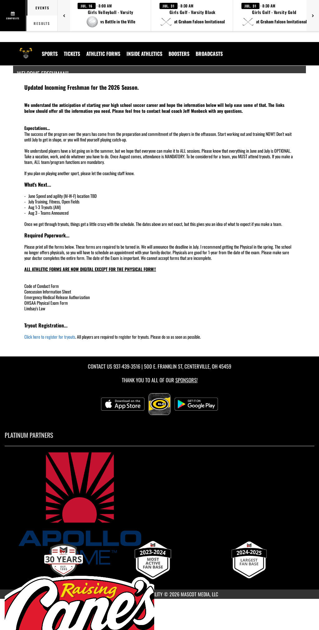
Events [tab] (43, 7)
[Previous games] (64, 15)
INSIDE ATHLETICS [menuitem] (144, 53)
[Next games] (313, 15)
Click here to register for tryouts (49, 336)
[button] (110, 15)
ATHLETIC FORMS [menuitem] (103, 53)
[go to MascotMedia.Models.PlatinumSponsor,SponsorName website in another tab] (159, 508)
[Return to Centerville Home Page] (26, 50)
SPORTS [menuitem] (50, 53)
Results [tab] (42, 23)
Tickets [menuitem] (72, 53)
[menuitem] (209, 53)
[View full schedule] (13, 15)
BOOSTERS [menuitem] (179, 53)
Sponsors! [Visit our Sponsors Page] (186, 380)
